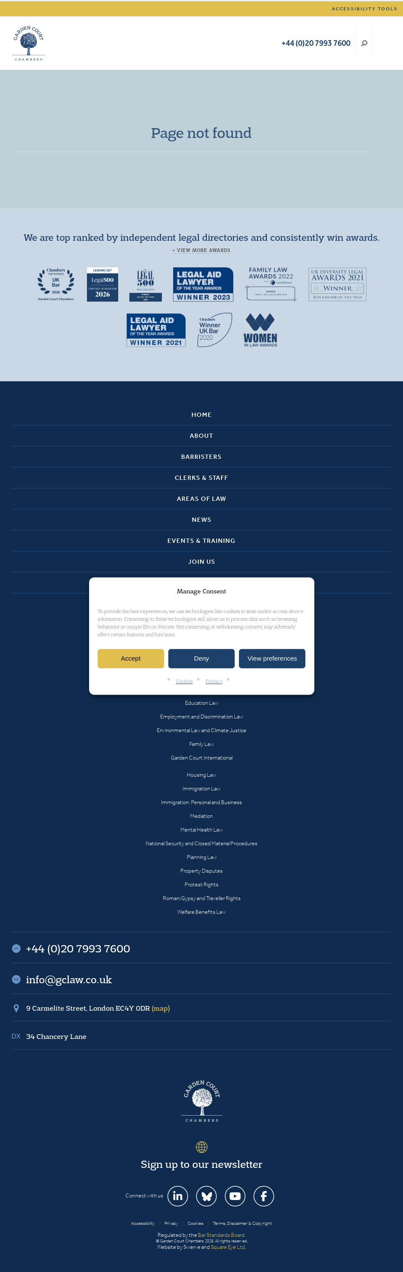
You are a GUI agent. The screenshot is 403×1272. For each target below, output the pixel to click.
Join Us (201, 562)
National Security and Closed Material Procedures (201, 843)
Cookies (184, 681)
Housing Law (201, 775)
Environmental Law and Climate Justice (201, 730)
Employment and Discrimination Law (201, 716)
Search (364, 43)
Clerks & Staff (201, 478)
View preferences (272, 658)
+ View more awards (201, 250)
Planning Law (202, 857)
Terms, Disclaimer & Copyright (242, 1223)
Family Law (201, 744)
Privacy (214, 681)
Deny (201, 658)
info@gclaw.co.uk (69, 979)
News (202, 520)
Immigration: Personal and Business (201, 802)
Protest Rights (201, 884)
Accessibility (143, 1223)
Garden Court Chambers (28, 43)
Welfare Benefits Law (201, 912)
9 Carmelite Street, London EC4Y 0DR (98, 1008)
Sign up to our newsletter (202, 1164)
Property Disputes (201, 871)
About (201, 436)
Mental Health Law (201, 829)
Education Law (201, 703)
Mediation (201, 816)
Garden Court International (202, 757)
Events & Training (201, 541)
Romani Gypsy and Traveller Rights (202, 898)
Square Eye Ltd (228, 1247)
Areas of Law (201, 499)
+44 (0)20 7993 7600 (315, 43)
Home (201, 415)
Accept (130, 658)
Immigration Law (201, 788)
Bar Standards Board (221, 1235)
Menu (383, 43)
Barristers (201, 457)
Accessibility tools (365, 9)
